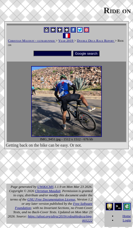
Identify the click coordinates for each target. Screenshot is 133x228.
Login (127, 220)
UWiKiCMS (45, 187)
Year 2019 (66, 41)
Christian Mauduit (47, 191)
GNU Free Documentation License (51, 199)
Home (126, 216)
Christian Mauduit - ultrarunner (32, 41)
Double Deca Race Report (96, 41)
